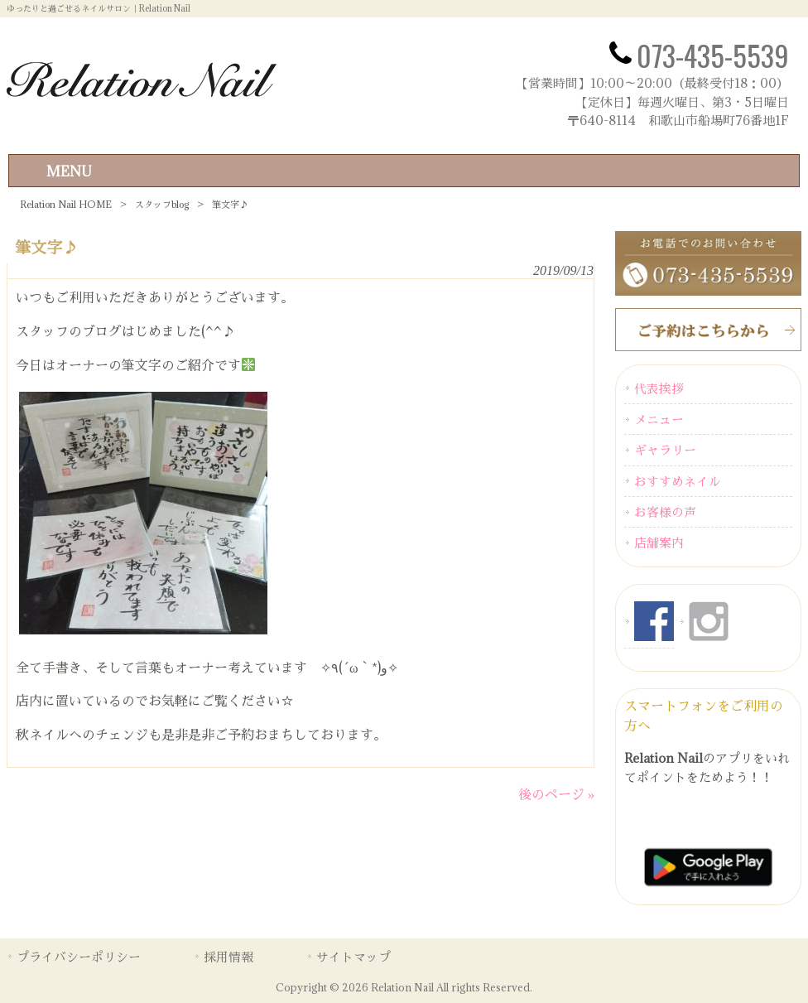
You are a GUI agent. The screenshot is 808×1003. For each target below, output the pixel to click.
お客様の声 (665, 512)
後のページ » (556, 794)
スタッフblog (162, 204)
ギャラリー (665, 449)
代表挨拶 (659, 388)
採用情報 (228, 956)
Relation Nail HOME (66, 204)
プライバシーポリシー (79, 956)
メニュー (659, 419)
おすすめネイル (677, 481)
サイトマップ (353, 956)
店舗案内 (659, 542)
